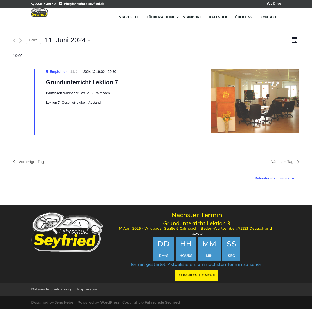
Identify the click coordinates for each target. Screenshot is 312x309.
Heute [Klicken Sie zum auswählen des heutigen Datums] (33, 40)
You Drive (274, 3)
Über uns (243, 17)
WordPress (109, 302)
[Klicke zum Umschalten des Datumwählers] (67, 40)
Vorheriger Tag (28, 162)
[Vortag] (14, 40)
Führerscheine (161, 17)
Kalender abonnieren (272, 178)
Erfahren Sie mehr (196, 275)
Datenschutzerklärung (51, 289)
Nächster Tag (285, 162)
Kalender (218, 17)
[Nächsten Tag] (20, 40)
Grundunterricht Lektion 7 (82, 82)
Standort (192, 17)
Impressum (87, 289)
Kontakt (268, 17)
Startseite (129, 17)
